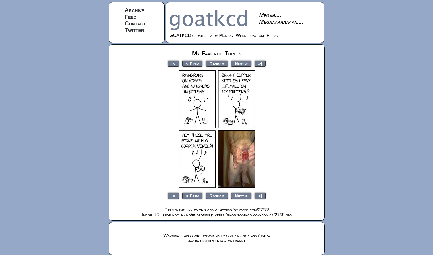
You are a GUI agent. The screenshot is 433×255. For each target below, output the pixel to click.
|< (173, 63)
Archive (134, 10)
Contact (135, 23)
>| (260, 63)
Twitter (134, 30)
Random (217, 63)
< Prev (192, 63)
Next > (241, 63)
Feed (131, 16)
